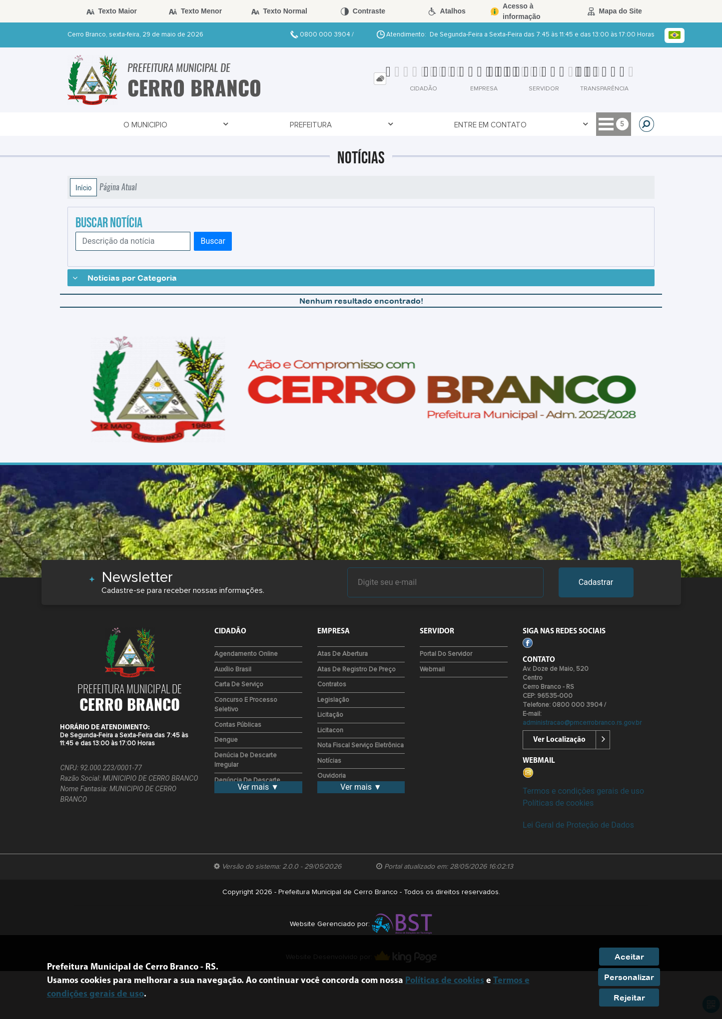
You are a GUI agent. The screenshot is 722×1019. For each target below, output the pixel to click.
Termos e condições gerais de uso (583, 791)
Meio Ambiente (590, 124)
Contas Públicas (237, 725)
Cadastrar (596, 582)
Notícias (329, 761)
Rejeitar (629, 997)
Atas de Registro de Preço (356, 669)
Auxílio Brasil (232, 669)
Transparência (454, 124)
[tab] (380, 78)
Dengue (226, 740)
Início (83, 187)
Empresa (522, 124)
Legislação (333, 700)
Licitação (330, 715)
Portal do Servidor (446, 654)
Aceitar (629, 956)
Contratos (331, 684)
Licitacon (330, 730)
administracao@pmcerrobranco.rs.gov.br (582, 723)
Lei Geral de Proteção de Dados (578, 825)
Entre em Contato (249, 124)
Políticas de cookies (558, 803)
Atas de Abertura (342, 654)
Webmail (432, 669)
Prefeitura (169, 124)
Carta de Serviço (238, 684)
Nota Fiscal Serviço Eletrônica (360, 745)
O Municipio (102, 124)
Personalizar (629, 977)
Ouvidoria (331, 776)
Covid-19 (326, 124)
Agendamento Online (246, 654)
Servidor (383, 124)
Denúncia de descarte (247, 780)
